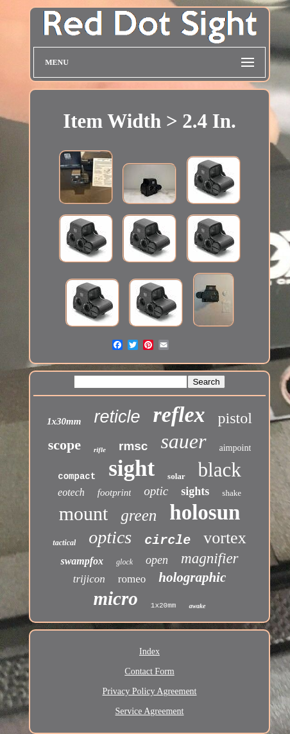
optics (110, 537)
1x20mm (163, 605)
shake (231, 493)
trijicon (89, 579)
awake (197, 605)
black (219, 470)
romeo (132, 579)
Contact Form (149, 671)
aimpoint (235, 448)
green (139, 515)
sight (131, 468)
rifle (100, 449)
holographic (192, 577)
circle (167, 540)
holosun (204, 512)
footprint (115, 492)
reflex (179, 414)
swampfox (81, 560)
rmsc (133, 446)
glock (124, 561)
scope (64, 445)
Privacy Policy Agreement (150, 691)
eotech (71, 492)
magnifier (209, 558)
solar (176, 476)
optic (156, 491)
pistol (235, 418)
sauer (183, 441)
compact (77, 476)
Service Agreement (149, 711)
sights (195, 491)
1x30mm (64, 421)
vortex (224, 538)
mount (83, 513)
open (157, 560)
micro (116, 598)
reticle (117, 416)
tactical (64, 542)
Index (149, 651)
